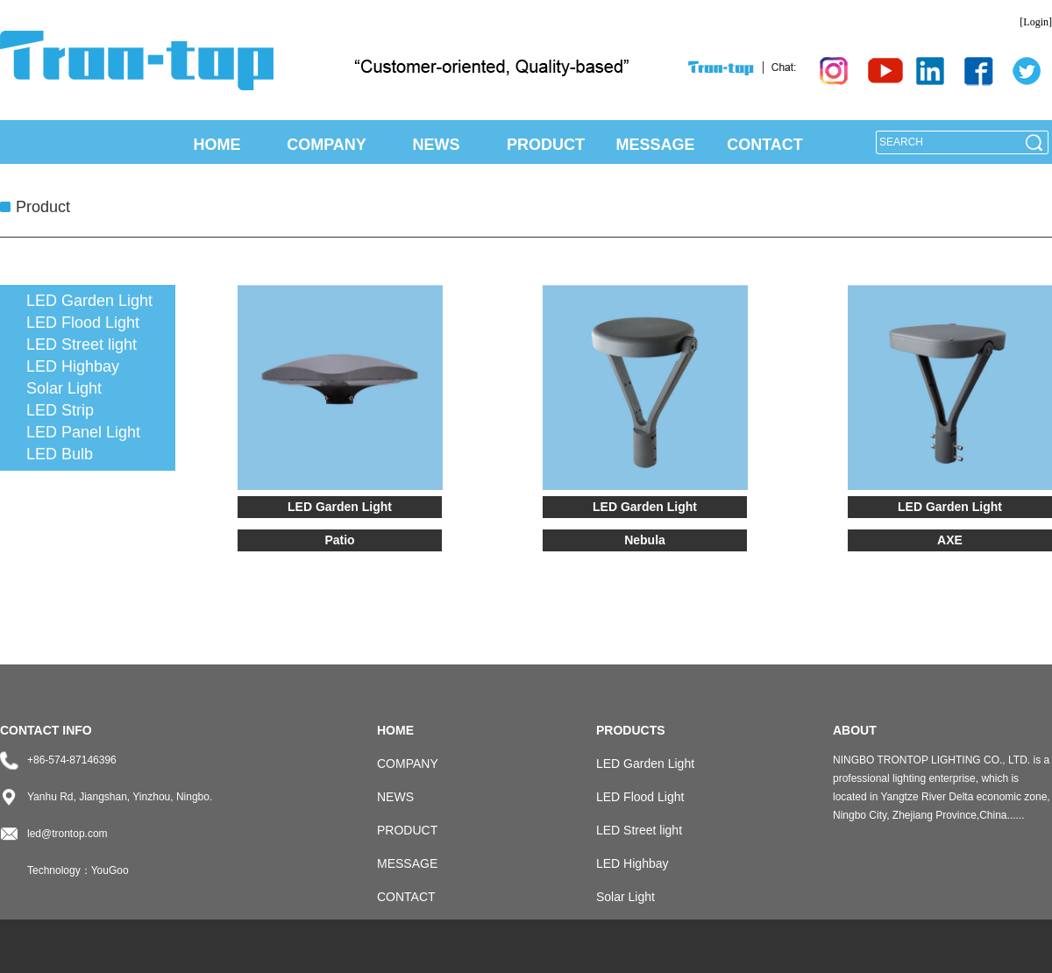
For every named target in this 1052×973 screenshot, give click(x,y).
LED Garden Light (89, 300)
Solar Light (64, 388)
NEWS (436, 144)
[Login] (1036, 22)
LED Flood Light (82, 322)
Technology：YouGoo (78, 870)
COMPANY (326, 144)
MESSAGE (654, 144)
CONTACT (765, 144)
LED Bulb (59, 454)
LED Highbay (72, 366)
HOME (217, 144)
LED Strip (60, 410)
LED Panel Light (83, 432)
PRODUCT (546, 144)
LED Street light (81, 344)
